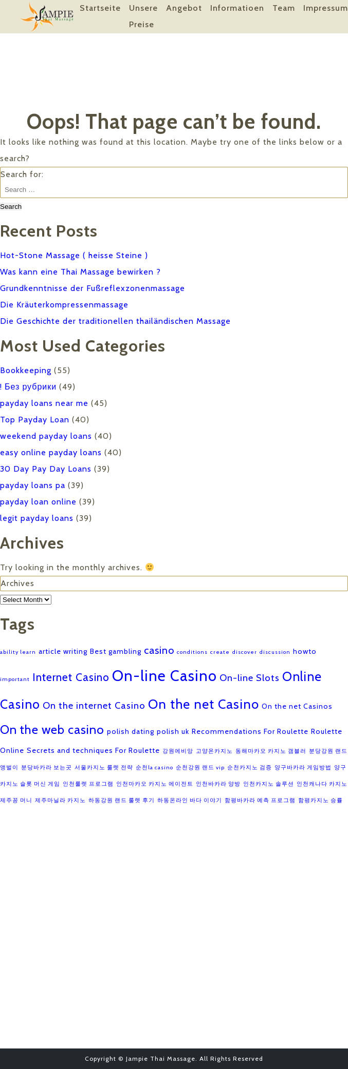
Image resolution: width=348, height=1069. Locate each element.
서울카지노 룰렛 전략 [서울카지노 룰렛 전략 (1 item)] (104, 767)
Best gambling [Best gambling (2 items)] (115, 651)
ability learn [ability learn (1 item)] (18, 652)
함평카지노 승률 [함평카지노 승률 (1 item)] (320, 800)
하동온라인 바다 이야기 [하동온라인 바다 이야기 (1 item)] (189, 800)
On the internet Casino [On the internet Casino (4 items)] (94, 705)
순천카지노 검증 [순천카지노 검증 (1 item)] (249, 767)
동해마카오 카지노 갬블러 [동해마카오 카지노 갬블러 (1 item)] (270, 751)
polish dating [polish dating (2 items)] (130, 731)
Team (283, 8)
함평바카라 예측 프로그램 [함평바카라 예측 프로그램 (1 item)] (260, 800)
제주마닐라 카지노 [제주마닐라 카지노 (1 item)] (60, 800)
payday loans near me (44, 403)
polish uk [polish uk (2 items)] (173, 731)
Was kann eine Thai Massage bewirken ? (80, 272)
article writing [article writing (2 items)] (63, 651)
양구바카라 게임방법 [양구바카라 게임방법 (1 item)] (303, 767)
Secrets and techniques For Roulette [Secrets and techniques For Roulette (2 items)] (93, 750)
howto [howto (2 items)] (305, 651)
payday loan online (38, 502)
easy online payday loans (51, 452)
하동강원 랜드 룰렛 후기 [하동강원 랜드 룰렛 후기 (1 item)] (121, 800)
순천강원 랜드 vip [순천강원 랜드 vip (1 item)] (200, 767)
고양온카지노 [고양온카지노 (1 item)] (214, 751)
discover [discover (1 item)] (244, 652)
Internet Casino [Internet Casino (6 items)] (70, 677)
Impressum (325, 8)
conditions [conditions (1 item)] (192, 652)
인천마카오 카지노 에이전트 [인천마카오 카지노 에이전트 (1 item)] (154, 784)
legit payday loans (37, 518)
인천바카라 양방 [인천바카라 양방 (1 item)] (218, 784)
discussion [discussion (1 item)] (275, 652)
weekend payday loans (46, 436)
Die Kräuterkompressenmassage (64, 304)
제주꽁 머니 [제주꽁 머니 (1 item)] (16, 800)
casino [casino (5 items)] (159, 650)
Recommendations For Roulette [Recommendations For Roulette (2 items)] (250, 731)
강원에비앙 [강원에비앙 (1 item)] (177, 751)
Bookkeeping (25, 370)
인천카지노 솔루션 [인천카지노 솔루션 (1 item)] (268, 784)
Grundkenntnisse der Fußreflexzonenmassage (92, 288)
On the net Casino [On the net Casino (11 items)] (203, 704)
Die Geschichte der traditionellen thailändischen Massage (115, 321)
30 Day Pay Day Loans (45, 469)
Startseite (100, 8)
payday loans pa (32, 485)
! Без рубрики (28, 387)
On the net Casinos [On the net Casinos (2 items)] (297, 706)
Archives (17, 583)
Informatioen (237, 8)
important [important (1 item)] (15, 679)
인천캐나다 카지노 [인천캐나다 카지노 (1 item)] (322, 784)
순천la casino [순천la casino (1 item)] (154, 767)
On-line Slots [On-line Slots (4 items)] (249, 678)
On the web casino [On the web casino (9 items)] (52, 729)
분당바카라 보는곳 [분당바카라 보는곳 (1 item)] (46, 767)
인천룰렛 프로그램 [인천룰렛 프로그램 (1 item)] (88, 784)
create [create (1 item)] (220, 652)
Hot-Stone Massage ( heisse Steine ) (74, 255)
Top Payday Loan (34, 419)
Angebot (184, 8)
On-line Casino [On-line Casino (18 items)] (164, 676)
